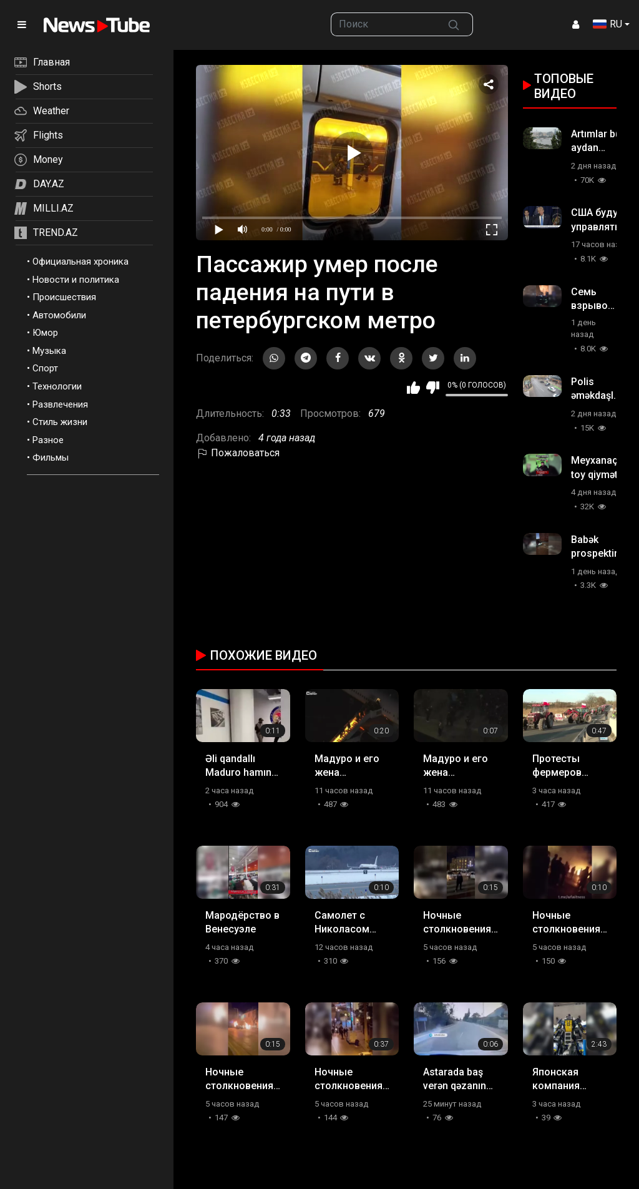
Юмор (45, 332)
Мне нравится (413, 387)
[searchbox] (383, 24)
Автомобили (59, 315)
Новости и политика (75, 279)
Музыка (49, 350)
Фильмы (50, 457)
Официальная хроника (80, 261)
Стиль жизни (59, 422)
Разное (48, 440)
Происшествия (64, 297)
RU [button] (607, 24)
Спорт (45, 368)
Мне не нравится (432, 387)
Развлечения (60, 404)
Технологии (57, 386)
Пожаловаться (238, 453)
